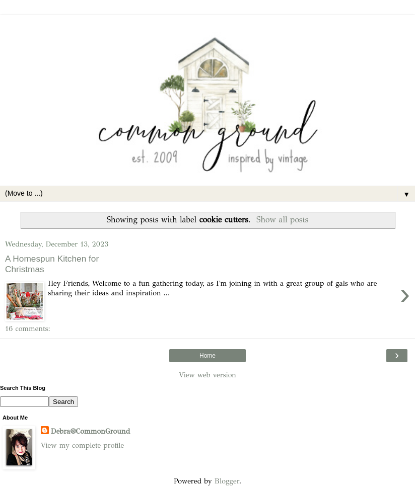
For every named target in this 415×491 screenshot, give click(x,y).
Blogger (227, 480)
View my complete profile (82, 445)
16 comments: (27, 328)
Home (207, 355)
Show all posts (282, 219)
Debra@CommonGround (90, 431)
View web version (207, 374)
